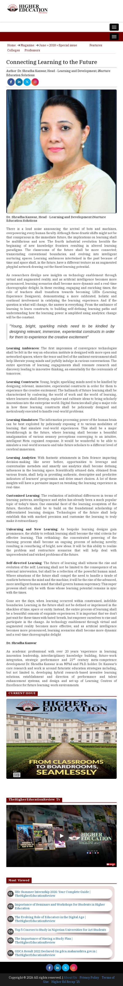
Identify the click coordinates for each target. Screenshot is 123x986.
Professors (32, 50)
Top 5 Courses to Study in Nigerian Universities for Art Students (60, 930)
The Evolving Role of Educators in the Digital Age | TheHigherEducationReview (50, 919)
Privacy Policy (89, 977)
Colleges (13, 50)
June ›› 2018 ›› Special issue (58, 45)
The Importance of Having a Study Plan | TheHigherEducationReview (44, 940)
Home (11, 45)
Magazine (27, 45)
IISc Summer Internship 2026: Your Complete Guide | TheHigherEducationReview (53, 894)
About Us (70, 977)
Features (96, 45)
